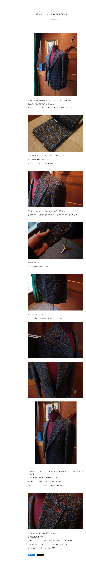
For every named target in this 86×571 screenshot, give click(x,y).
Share (31, 554)
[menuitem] (13, 273)
